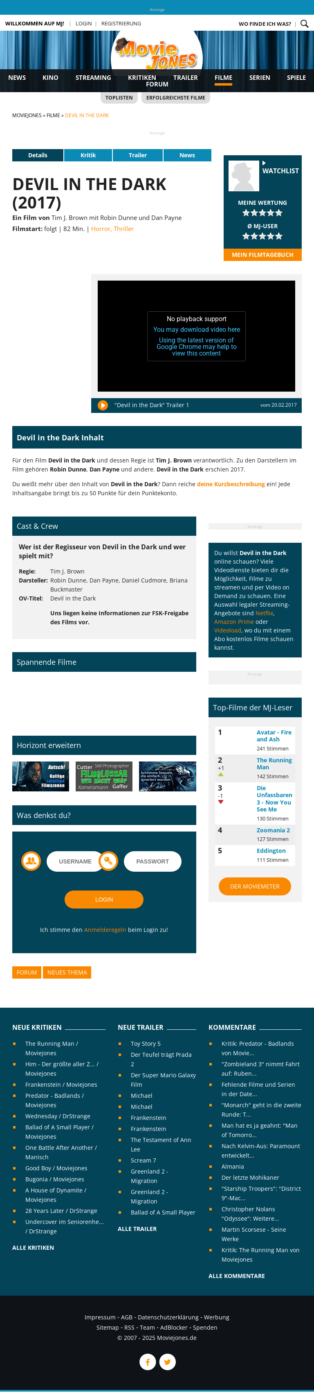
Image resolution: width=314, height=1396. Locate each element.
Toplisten (119, 97)
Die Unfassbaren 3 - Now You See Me (274, 799)
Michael (142, 1095)
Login (84, 23)
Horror (100, 228)
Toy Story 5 (146, 1043)
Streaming (93, 77)
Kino (50, 77)
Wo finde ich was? (265, 23)
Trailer (185, 77)
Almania (233, 1166)
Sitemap (107, 1327)
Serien (259, 77)
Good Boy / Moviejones (56, 1168)
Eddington (271, 850)
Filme (223, 77)
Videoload (227, 630)
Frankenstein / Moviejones (61, 1084)
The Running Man (274, 763)
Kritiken (142, 77)
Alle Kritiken (33, 1247)
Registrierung (121, 23)
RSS (129, 1327)
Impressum (100, 1317)
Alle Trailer (137, 1229)
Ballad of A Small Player (163, 1212)
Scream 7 (143, 1160)
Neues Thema (67, 972)
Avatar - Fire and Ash (274, 735)
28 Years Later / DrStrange (61, 1211)
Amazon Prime (234, 621)
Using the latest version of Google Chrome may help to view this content (197, 346)
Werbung (216, 1317)
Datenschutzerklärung (168, 1317)
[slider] (262, 212)
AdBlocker (174, 1327)
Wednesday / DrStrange (57, 1116)
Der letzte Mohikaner (250, 1177)
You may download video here (196, 329)
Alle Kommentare (237, 1276)
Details (37, 155)
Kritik (88, 155)
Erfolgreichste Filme (175, 97)
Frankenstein (148, 1118)
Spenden (205, 1327)
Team (147, 1327)
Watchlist (280, 171)
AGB (126, 1317)
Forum (157, 84)
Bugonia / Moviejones (54, 1179)
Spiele (296, 77)
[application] (196, 336)
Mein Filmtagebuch (263, 254)
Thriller (124, 228)
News (17, 77)
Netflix (264, 613)
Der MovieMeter (255, 886)
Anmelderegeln (105, 930)
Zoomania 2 (273, 830)
